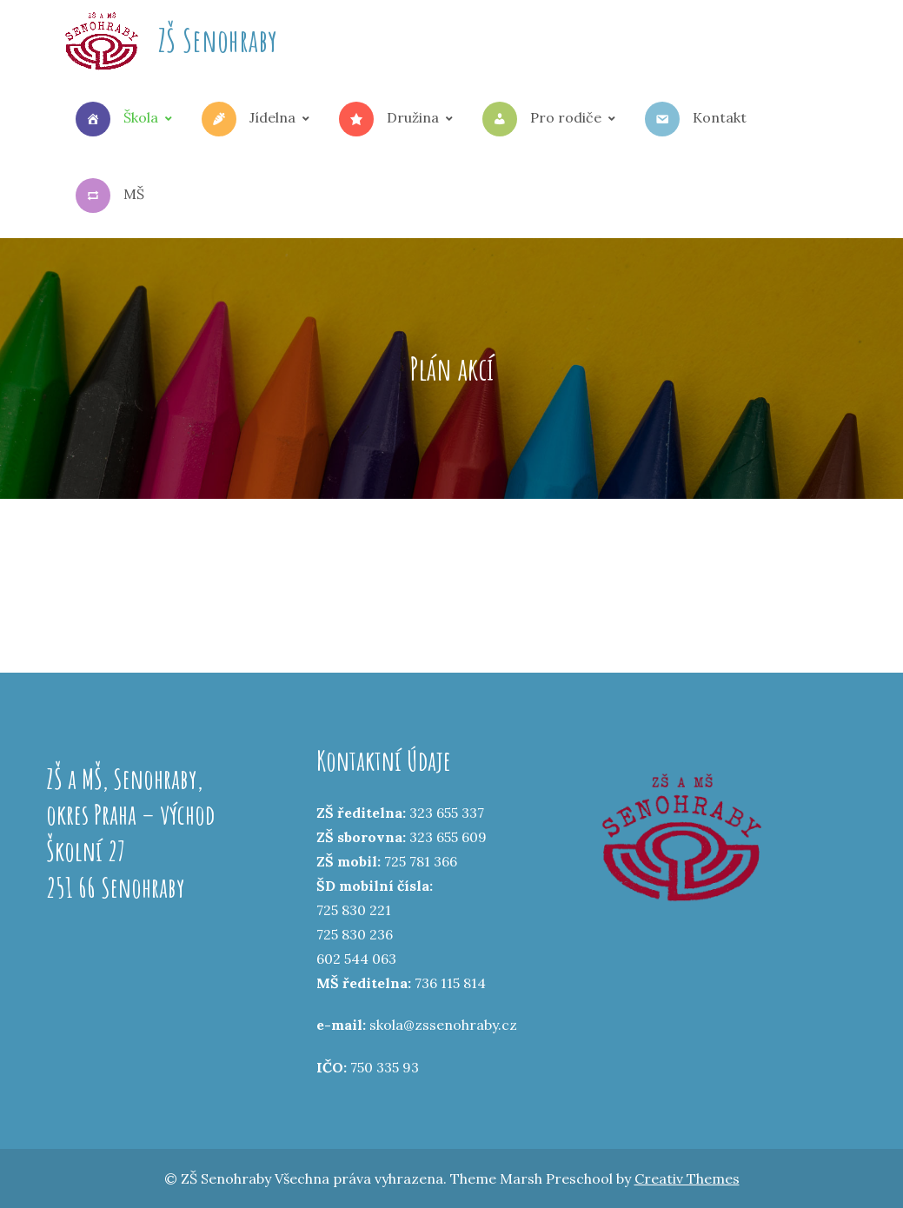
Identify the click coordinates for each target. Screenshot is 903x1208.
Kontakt (696, 119)
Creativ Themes (687, 1178)
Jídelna (248, 119)
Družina (389, 119)
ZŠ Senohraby (217, 40)
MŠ (110, 195)
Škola (117, 119)
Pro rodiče (541, 119)
